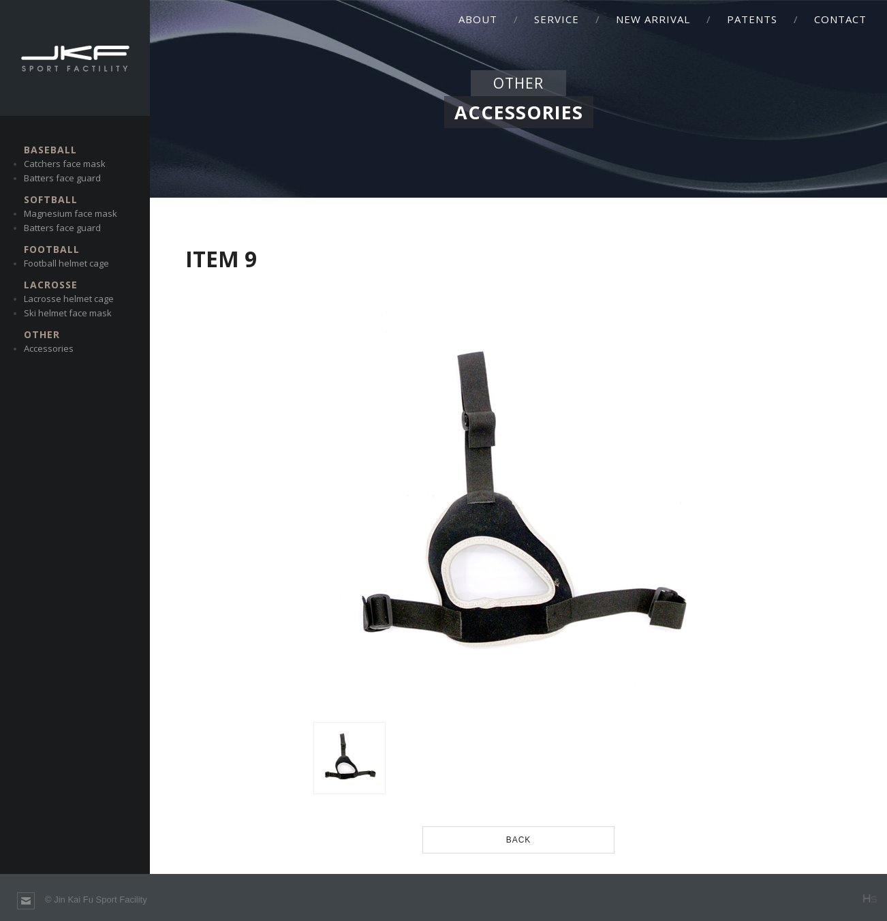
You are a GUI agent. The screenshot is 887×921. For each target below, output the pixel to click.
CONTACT (840, 19)
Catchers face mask (65, 163)
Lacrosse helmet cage (69, 298)
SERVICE (556, 19)
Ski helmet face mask (68, 313)
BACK (518, 840)
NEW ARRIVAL (653, 19)
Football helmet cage (66, 263)
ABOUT (477, 19)
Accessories (49, 348)
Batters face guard (62, 178)
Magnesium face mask (70, 213)
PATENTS (752, 19)
